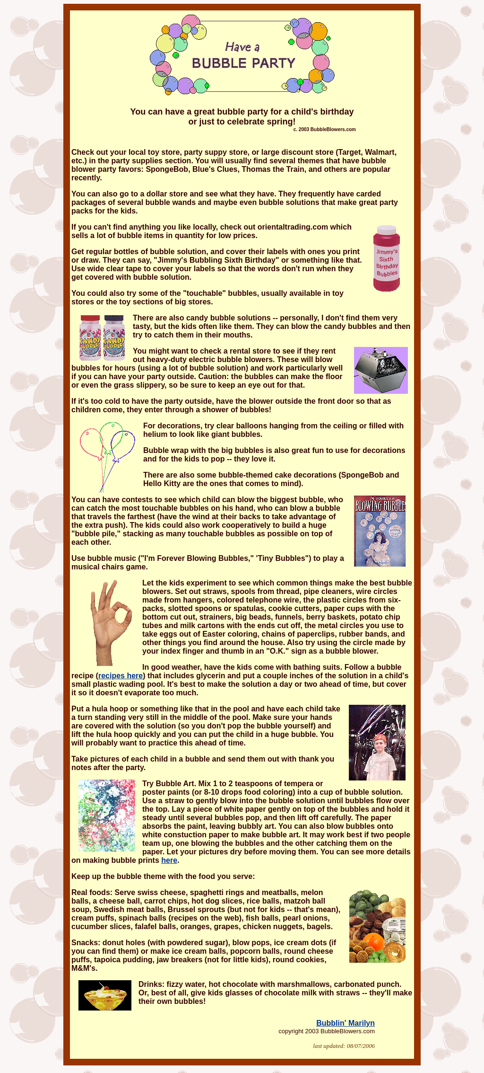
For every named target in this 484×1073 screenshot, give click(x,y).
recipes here (120, 676)
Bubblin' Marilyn (345, 1023)
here (169, 860)
